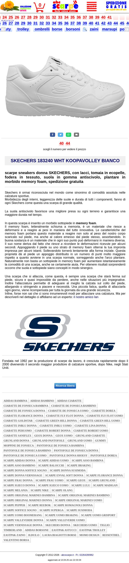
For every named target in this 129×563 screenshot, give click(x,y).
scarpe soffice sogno (20, 510)
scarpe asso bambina (87, 460)
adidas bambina (15, 400)
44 (115, 23)
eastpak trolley (92, 530)
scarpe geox (76, 480)
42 (103, 23)
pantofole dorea (104, 455)
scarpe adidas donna (19, 460)
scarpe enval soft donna (64, 475)
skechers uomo (85, 525)
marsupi (109, 29)
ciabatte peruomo (18, 430)
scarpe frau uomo (49, 480)
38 (91, 17)
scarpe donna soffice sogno (25, 470)
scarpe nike (40, 490)
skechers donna (57, 525)
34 (66, 17)
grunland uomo (80, 440)
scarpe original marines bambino (83, 495)
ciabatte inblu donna (20, 425)
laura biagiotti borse (59, 535)
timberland (13, 530)
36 (79, 17)
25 (11, 17)
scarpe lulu (80, 485)
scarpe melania (16, 490)
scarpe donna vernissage (23, 475)
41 (109, 17)
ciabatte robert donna (52, 430)
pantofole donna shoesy (68, 455)
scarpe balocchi (51, 465)
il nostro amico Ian (85, 297)
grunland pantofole (48, 440)
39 (97, 17)
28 (29, 17)
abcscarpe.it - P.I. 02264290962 (77, 555)
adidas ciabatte (69, 400)
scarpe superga (52, 510)
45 (122, 23)
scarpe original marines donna (28, 500)
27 (23, 17)
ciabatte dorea (103, 410)
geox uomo (64, 435)
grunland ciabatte (90, 435)
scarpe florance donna (104, 475)
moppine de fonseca (19, 445)
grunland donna (16, 440)
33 (60, 17)
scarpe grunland (102, 480)
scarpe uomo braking (61, 515)
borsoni (72, 29)
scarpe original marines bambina (29, 495)
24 (4, 17)
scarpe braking (79, 465)
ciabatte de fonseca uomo (68, 410)
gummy (100, 440)
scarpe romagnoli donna (73, 505)
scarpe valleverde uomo (65, 520)
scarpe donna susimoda (68, 470)
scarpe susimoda (79, 510)
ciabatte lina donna (90, 425)
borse (57, 29)
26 (17, 17)
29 (35, 17)
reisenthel (111, 535)
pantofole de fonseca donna (76, 450)
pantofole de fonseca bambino (27, 450)
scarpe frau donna (18, 480)
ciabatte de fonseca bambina (26, 405)
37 (85, 17)
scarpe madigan (105, 485)
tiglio (105, 525)
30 (41, 17)
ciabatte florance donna (23, 415)
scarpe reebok (39, 505)
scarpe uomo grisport (98, 515)
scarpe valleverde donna (23, 520)
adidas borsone (37, 530)
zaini (94, 29)
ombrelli (42, 29)
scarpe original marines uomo (78, 500)
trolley (23, 29)
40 (103, 17)
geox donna (43, 435)
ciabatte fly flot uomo (105, 415)
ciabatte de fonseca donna (24, 410)
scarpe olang (62, 490)
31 (48, 17)
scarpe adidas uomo (53, 460)
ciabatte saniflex (17, 435)
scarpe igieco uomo (53, 485)
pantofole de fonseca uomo (25, 455)
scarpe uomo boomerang (23, 515)
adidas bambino (42, 400)
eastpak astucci (64, 530)
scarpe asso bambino (19, 465)
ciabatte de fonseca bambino (73, 405)
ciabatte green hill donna (56, 420)
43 (109, 23)
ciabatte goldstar (18, 420)
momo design (89, 535)
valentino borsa (16, 540)
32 (54, 17)
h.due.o (33, 535)
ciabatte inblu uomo (55, 425)
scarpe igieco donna (19, 485)
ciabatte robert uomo (90, 430)
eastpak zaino (14, 535)
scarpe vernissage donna (23, 525)
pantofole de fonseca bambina (60, 445)
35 (72, 17)
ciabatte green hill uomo (100, 420)
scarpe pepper (14, 505)
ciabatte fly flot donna (65, 415)
